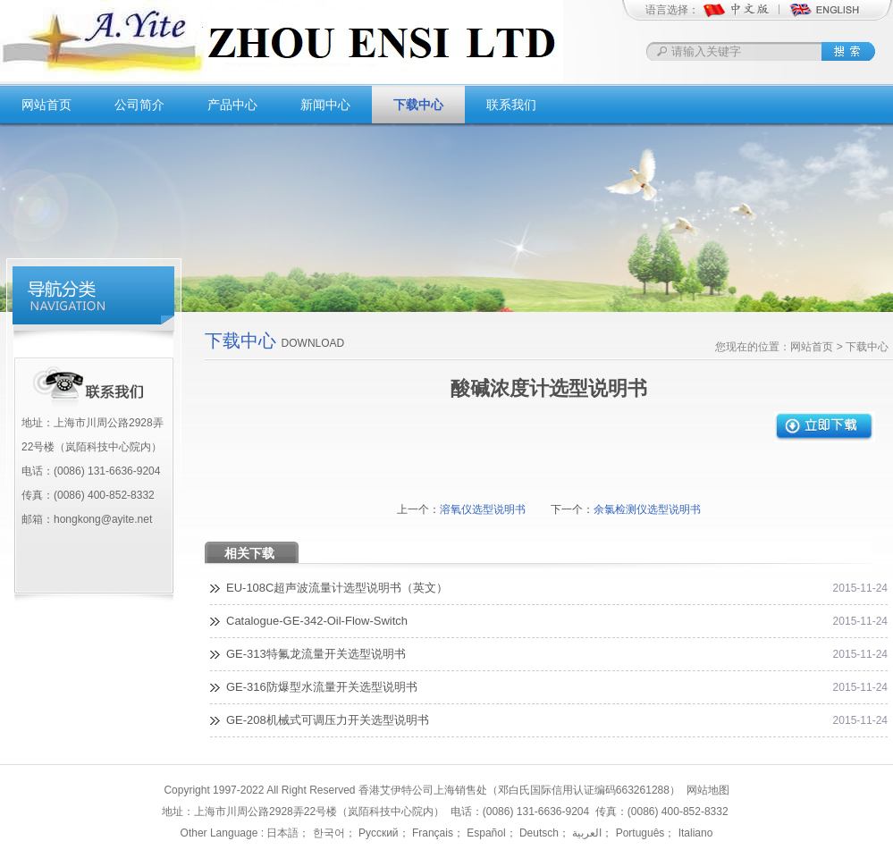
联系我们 (511, 104)
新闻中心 (325, 104)
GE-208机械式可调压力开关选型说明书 (327, 720)
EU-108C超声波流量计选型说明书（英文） (337, 587)
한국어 (326, 833)
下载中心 (418, 104)
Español (485, 833)
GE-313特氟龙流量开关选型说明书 (316, 653)
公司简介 (139, 104)
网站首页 (46, 104)
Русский (377, 833)
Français (431, 833)
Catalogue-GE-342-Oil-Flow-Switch (317, 620)
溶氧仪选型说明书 (483, 509)
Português (638, 833)
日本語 (282, 833)
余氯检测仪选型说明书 (647, 509)
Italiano (693, 833)
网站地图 (708, 790)
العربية (585, 833)
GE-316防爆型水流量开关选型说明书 (321, 687)
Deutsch (538, 833)
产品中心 (232, 104)
